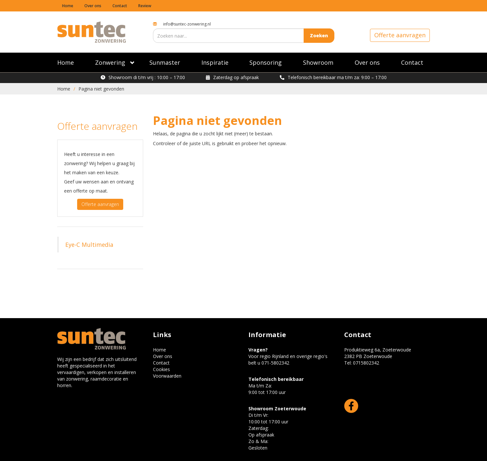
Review (144, 6)
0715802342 (366, 363)
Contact (119, 6)
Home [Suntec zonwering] (65, 62)
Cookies (161, 369)
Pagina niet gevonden (101, 89)
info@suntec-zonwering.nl (187, 24)
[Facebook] (351, 405)
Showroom (318, 62)
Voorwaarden (167, 376)
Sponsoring (265, 62)
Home (67, 6)
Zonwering (110, 62)
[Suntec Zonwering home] (91, 31)
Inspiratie (214, 62)
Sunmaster (164, 62)
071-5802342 (275, 363)
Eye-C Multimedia (89, 244)
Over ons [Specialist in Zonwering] (367, 62)
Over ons (92, 6)
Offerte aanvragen (400, 35)
